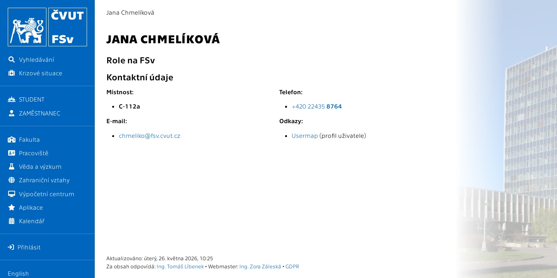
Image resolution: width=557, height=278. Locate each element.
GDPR (292, 266)
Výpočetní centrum (41, 193)
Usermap (305, 135)
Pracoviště (28, 152)
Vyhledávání (31, 59)
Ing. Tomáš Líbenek (180, 266)
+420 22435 (317, 106)
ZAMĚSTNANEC (34, 113)
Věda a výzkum (35, 166)
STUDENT (26, 99)
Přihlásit (24, 247)
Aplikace (25, 207)
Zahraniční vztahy (39, 179)
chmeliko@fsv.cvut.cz (149, 135)
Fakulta (24, 139)
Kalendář (26, 220)
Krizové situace (35, 72)
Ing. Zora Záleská (260, 266)
